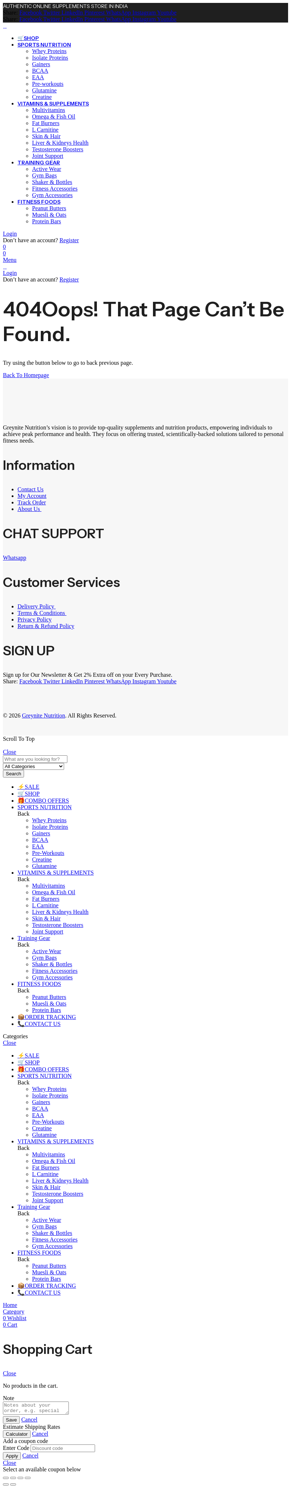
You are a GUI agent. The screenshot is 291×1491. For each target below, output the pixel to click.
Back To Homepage (26, 375)
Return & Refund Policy (45, 626)
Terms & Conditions (41, 613)
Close (9, 752)
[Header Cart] (145, 253)
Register (69, 240)
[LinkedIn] (71, 12)
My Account (32, 496)
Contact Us (30, 489)
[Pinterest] (94, 12)
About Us (29, 509)
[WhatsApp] (118, 12)
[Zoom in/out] (6, 1480)
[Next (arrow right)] (13, 1487)
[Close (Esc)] (28, 1480)
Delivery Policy (36, 606)
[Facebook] (30, 12)
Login (10, 234)
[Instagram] (143, 12)
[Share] (20, 1480)
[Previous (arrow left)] (6, 1487)
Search (13, 773)
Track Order (31, 502)
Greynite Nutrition (43, 715)
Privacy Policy (34, 619)
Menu (9, 260)
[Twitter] (51, 12)
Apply (12, 1458)
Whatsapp (14, 558)
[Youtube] (166, 12)
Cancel (29, 1422)
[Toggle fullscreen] (13, 1480)
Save (11, 1422)
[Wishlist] (4, 247)
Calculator (17, 1436)
